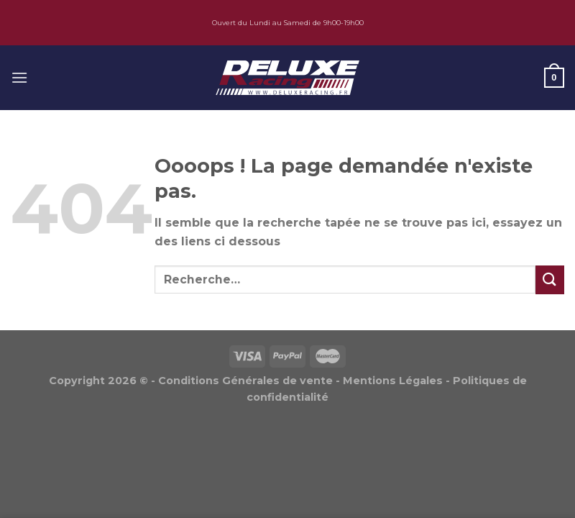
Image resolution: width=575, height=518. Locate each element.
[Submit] (549, 279)
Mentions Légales (393, 380)
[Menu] (19, 77)
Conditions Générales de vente (245, 380)
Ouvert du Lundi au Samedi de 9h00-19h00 (288, 23)
